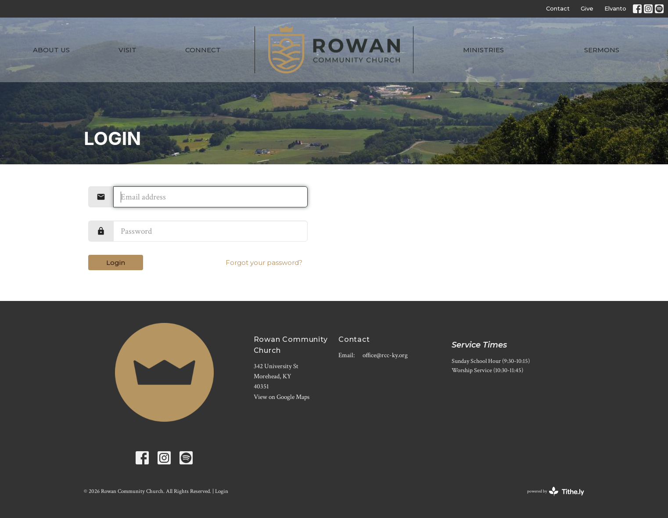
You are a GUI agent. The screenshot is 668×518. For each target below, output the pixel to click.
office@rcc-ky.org (385, 355)
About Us (51, 50)
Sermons (601, 50)
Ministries (483, 50)
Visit (127, 50)
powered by (555, 491)
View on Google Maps (281, 397)
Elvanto (615, 8)
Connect (203, 50)
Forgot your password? (264, 262)
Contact (558, 8)
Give (587, 8)
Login (115, 262)
